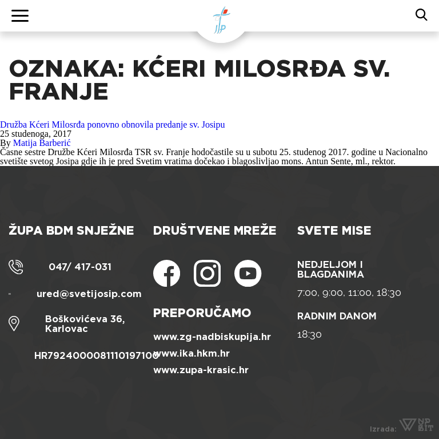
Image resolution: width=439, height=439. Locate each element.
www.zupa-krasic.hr (201, 370)
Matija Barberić (42, 143)
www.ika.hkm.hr (191, 353)
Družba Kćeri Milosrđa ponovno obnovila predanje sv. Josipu (112, 124)
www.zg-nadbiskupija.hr (212, 337)
